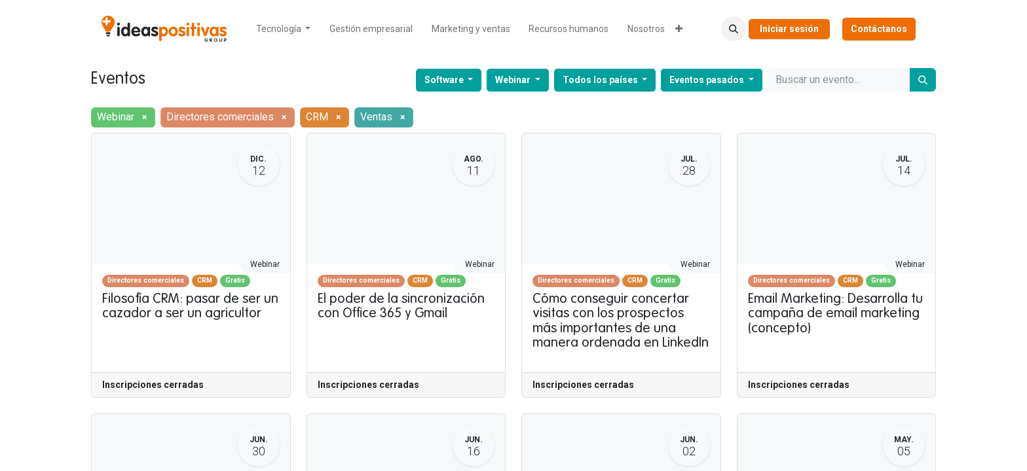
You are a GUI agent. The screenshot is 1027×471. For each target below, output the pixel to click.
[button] (733, 28)
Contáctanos (879, 29)
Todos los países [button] (601, 80)
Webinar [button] (513, 80)
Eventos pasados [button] (707, 80)
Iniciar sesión (789, 29)
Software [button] (445, 80)
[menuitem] (283, 29)
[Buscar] (923, 80)
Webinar (265, 264)
